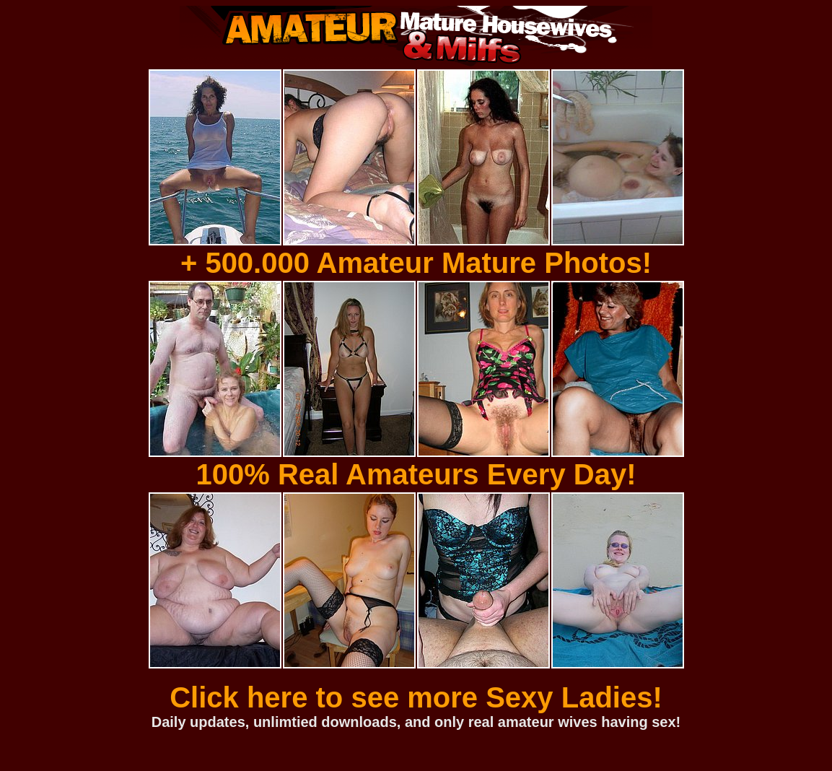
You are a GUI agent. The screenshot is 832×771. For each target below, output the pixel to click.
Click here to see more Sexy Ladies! (416, 697)
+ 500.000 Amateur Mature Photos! (416, 263)
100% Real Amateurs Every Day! (416, 474)
